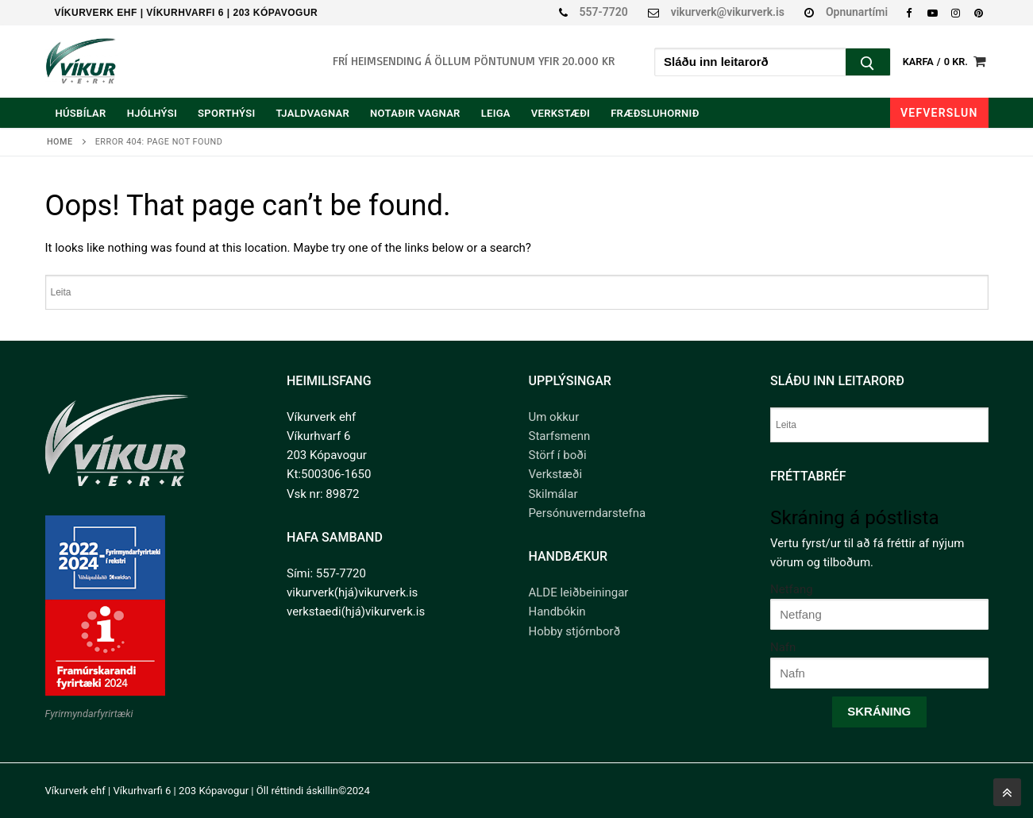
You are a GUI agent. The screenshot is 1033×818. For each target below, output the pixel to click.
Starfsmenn (560, 436)
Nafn (783, 647)
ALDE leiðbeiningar (579, 592)
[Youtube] (932, 12)
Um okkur (554, 417)
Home (60, 142)
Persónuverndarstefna (587, 513)
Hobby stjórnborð (575, 631)
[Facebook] (909, 12)
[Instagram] (955, 12)
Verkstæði (556, 474)
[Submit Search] (868, 63)
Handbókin (557, 611)
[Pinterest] (978, 12)
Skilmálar (553, 494)
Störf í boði (558, 455)
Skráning (879, 711)
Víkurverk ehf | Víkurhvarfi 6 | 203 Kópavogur (186, 12)
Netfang (791, 589)
